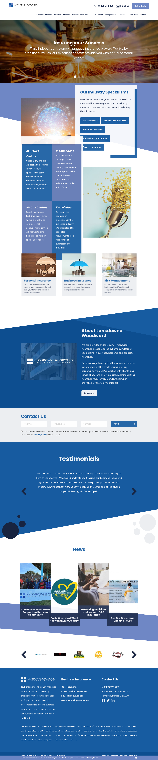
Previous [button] (24, 491)
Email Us (124, 5)
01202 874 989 (106, 5)
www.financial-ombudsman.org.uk (36, 740)
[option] (79, 51)
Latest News (133, 15)
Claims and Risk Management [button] (103, 15)
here (74, 740)
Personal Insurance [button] (61, 15)
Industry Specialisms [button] (80, 15)
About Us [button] (122, 15)
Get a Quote (140, 6)
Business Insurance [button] (43, 15)
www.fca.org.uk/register (39, 731)
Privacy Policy (92, 758)
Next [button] (134, 491)
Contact (143, 15)
